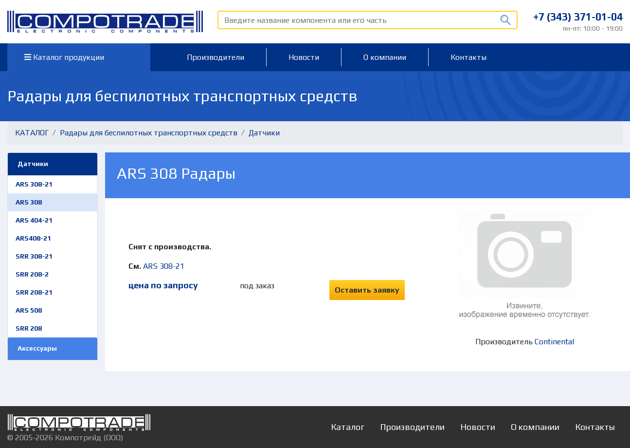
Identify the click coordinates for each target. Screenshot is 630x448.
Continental (554, 341)
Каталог (347, 427)
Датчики (264, 132)
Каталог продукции (64, 57)
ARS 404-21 (34, 220)
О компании (384, 57)
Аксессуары (37, 348)
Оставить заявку (367, 290)
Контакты (468, 57)
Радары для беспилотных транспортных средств (148, 132)
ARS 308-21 (34, 184)
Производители (215, 57)
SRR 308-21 (34, 256)
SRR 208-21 (34, 292)
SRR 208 (29, 328)
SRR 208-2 (32, 274)
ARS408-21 (33, 238)
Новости (303, 57)
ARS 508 (29, 310)
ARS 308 (29, 202)
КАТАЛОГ (32, 132)
